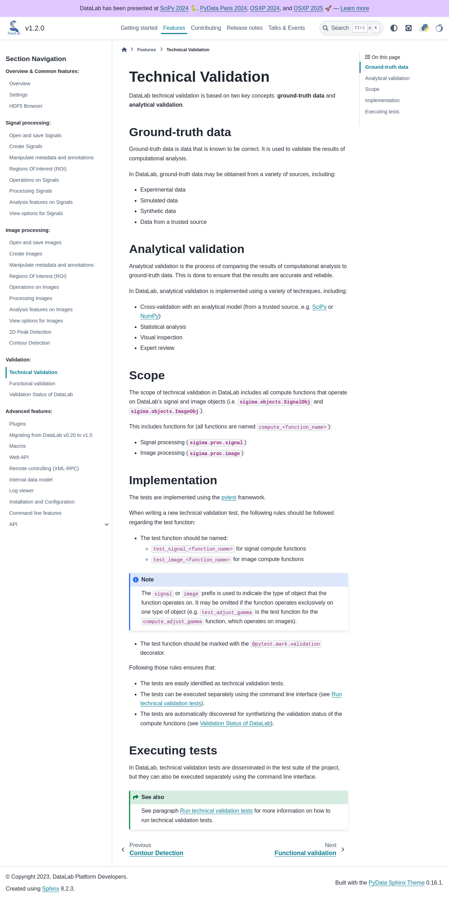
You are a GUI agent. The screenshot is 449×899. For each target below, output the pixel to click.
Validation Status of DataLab (41, 394)
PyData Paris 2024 (223, 8)
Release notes (244, 28)
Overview (19, 83)
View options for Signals (36, 213)
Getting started (139, 28)
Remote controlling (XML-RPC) (44, 468)
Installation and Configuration (41, 502)
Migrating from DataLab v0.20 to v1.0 (50, 435)
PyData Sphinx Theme (397, 883)
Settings (18, 95)
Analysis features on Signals (41, 202)
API (13, 524)
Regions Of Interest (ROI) (37, 169)
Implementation (382, 100)
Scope (372, 89)
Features (174, 28)
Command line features (35, 513)
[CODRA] (439, 28)
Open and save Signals (35, 135)
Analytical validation (387, 78)
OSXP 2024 (265, 8)
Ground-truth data (386, 67)
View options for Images (36, 321)
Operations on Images (34, 287)
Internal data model (30, 479)
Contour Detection (29, 343)
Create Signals (25, 146)
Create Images (25, 254)
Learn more (355, 8)
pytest (228, 497)
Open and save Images (35, 242)
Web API (19, 457)
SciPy (319, 307)
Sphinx (50, 889)
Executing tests (382, 111)
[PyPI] (424, 28)
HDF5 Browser (25, 106)
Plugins (17, 424)
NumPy (149, 316)
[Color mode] (394, 28)
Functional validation (32, 383)
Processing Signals (30, 191)
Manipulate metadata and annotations (51, 157)
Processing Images (30, 298)
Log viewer (21, 490)
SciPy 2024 (174, 8)
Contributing (206, 28)
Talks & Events (286, 28)
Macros (17, 446)
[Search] (351, 28)
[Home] (124, 49)
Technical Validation (33, 372)
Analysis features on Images (41, 309)
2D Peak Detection (30, 332)
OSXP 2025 (308, 8)
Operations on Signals (34, 180)
